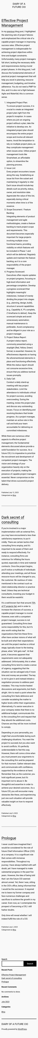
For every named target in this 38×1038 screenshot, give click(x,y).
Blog (14, 495)
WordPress (22, 1029)
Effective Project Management (14, 975)
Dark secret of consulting (12, 978)
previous (11, 31)
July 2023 (5, 1002)
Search (4, 959)
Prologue (9, 838)
